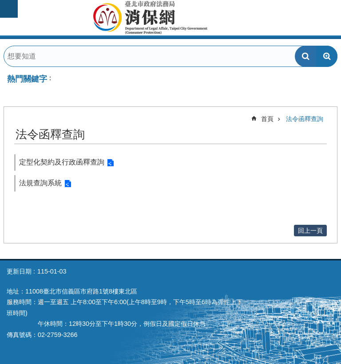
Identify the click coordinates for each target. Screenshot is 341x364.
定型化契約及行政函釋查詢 (61, 162)
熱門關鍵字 (27, 78)
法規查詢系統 (40, 183)
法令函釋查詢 (304, 118)
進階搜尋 (326, 56)
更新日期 (19, 271)
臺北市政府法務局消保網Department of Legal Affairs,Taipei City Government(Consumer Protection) (170, 17)
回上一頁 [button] (310, 230)
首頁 (267, 118)
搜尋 (305, 56)
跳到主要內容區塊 (4, 4)
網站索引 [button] (9, 9)
